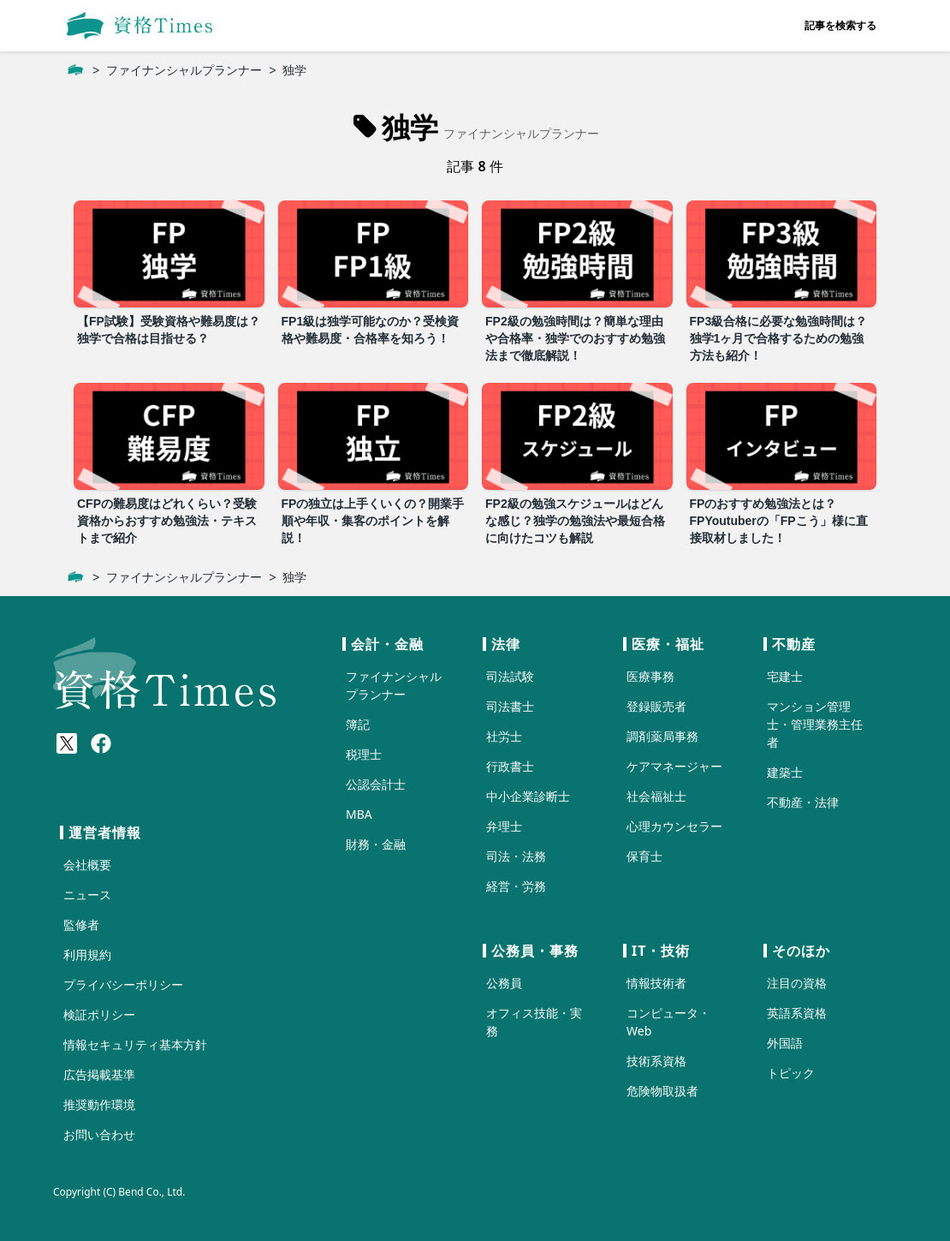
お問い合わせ (99, 1134)
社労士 (504, 736)
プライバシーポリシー (123, 984)
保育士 (644, 856)
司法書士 (510, 706)
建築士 (785, 772)
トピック (791, 1073)
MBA (359, 814)
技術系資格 (656, 1061)
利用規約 (87, 954)
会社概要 (87, 864)
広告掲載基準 (99, 1074)
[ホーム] (75, 70)
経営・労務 (516, 886)
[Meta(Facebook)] (101, 743)
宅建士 (785, 676)
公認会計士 (376, 784)
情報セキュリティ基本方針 (135, 1044)
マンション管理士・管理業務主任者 (815, 724)
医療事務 (650, 676)
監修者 (81, 924)
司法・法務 (516, 856)
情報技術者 (656, 983)
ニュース (87, 894)
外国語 (785, 1043)
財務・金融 (376, 844)
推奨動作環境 (99, 1104)
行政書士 (510, 766)
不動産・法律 (803, 802)
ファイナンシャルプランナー (184, 70)
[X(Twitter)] (66, 743)
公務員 (504, 983)
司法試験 (510, 676)
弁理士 (504, 826)
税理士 (364, 754)
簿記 (358, 724)
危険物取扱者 (662, 1091)
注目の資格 (797, 983)
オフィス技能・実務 (534, 1022)
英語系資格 (797, 1013)
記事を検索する (840, 25)
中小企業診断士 (528, 796)
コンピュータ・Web (668, 1022)
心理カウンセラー (674, 826)
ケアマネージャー (674, 766)
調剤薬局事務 (662, 736)
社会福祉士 (656, 796)
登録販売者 (656, 706)
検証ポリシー (99, 1014)
